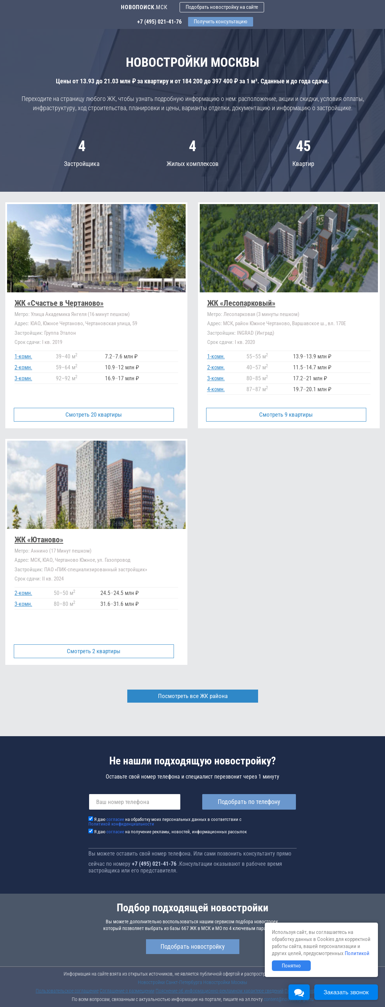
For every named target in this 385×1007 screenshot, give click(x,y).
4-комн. (216, 389)
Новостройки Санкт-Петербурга (170, 982)
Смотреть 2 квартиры (94, 651)
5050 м (64, 593)
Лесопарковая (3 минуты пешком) (253, 314)
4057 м (257, 367)
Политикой (357, 953)
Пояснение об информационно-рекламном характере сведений (220, 991)
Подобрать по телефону (249, 801)
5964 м (66, 367)
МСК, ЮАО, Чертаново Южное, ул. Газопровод (72, 560)
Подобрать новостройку (193, 946)
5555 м (257, 356)
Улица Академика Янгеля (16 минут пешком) (72, 314)
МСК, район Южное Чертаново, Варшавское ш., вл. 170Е (276, 323)
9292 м (66, 378)
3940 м (66, 356)
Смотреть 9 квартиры (286, 414)
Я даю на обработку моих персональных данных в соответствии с (164, 822)
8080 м (64, 604)
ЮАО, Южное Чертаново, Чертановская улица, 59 (75, 323)
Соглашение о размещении (127, 991)
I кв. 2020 (231, 342)
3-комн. (23, 378)
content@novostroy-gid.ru (289, 999)
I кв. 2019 (38, 342)
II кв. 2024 (39, 579)
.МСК (144, 7)
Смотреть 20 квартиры (93, 414)
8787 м (257, 389)
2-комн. (23, 367)
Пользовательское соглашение (67, 991)
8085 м (257, 378)
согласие (115, 819)
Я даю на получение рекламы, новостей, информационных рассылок (170, 831)
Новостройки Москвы (225, 982)
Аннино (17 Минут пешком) (53, 551)
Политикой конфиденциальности (121, 824)
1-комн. (23, 356)
